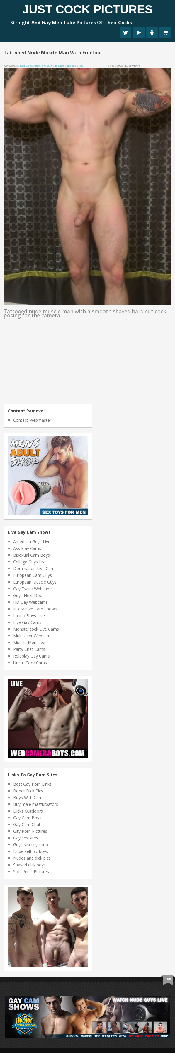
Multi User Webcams (32, 636)
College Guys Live (30, 562)
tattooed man (74, 65)
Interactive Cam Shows (35, 609)
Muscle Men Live (29, 642)
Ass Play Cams (27, 548)
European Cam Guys (32, 575)
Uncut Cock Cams (30, 662)
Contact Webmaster (32, 420)
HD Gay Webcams (30, 602)
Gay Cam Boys (27, 817)
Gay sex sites (25, 838)
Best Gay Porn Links (32, 784)
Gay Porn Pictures (30, 831)
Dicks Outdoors (28, 811)
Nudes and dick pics (32, 858)
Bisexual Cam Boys (31, 555)
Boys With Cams (29, 797)
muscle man (41, 65)
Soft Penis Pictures (31, 871)
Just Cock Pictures (87, 9)
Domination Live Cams (35, 568)
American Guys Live (31, 541)
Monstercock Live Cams (36, 629)
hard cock (25, 65)
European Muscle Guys (35, 582)
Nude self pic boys (30, 851)
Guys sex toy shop (30, 844)
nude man (57, 65)
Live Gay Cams (27, 622)
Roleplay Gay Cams (31, 656)
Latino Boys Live (29, 615)
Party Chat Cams (29, 649)
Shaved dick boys (29, 865)
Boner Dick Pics (28, 791)
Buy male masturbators (35, 804)
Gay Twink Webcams (33, 588)
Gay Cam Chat (26, 824)
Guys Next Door (28, 595)
